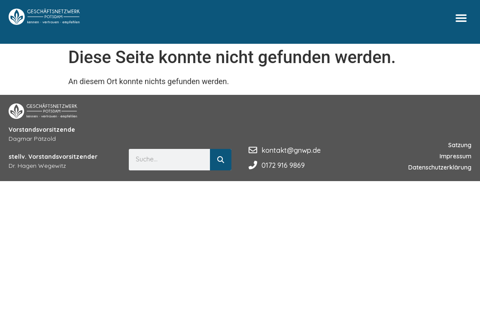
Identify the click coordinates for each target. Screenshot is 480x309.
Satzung (459, 145)
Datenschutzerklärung (439, 167)
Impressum (455, 156)
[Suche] (220, 159)
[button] (461, 18)
